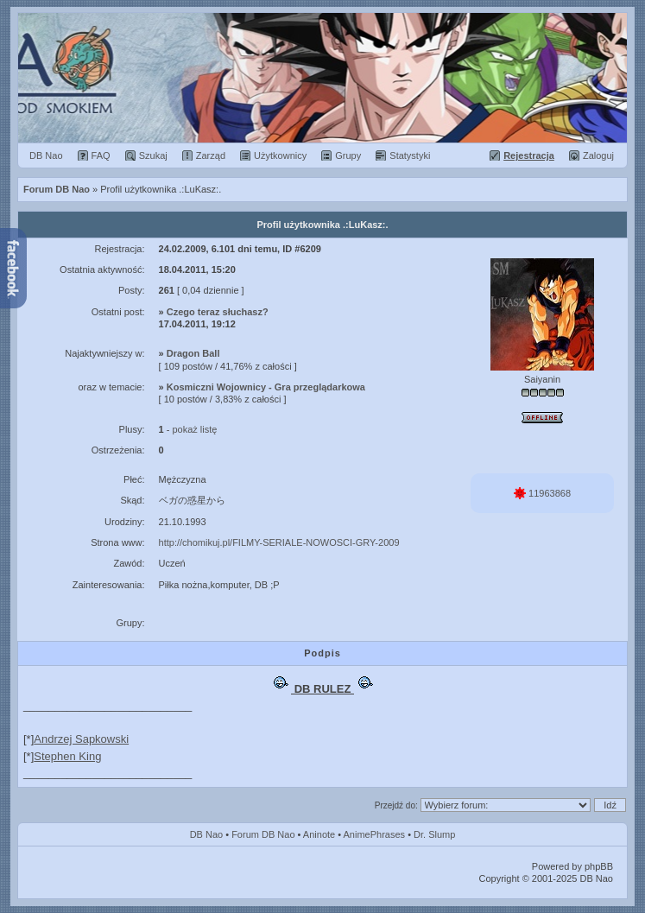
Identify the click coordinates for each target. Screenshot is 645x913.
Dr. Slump (434, 834)
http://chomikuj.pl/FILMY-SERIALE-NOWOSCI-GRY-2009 (279, 542)
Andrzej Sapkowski (81, 738)
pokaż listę (194, 429)
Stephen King (67, 756)
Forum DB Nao (262, 834)
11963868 (542, 493)
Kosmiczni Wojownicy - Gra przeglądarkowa (266, 387)
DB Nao (207, 834)
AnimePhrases (375, 834)
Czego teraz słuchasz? (218, 312)
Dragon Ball (193, 353)
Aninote (319, 834)
